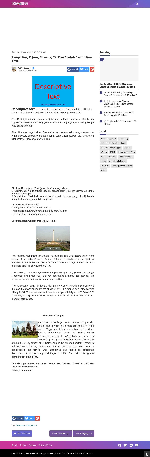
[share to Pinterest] (92, 69)
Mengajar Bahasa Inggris (111, 148)
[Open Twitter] (125, 445)
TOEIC (103, 170)
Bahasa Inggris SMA (126, 152)
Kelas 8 (34, 425)
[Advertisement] (75, 29)
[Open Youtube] (136, 445)
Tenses (127, 148)
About (14, 445)
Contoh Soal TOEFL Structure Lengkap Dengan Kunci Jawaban (117, 85)
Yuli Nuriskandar (26, 68)
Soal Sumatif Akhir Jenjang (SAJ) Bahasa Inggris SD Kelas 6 (118, 113)
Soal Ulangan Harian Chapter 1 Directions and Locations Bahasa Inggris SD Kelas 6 (118, 104)
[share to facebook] (73, 69)
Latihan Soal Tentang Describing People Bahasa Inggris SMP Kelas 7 (120, 94)
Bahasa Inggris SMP (23, 425)
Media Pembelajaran (117, 161)
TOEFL (112, 152)
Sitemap (32, 445)
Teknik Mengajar (125, 157)
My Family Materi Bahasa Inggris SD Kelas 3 (120, 122)
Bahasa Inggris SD (108, 139)
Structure (105, 166)
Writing (104, 152)
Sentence (112, 157)
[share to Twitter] (84, 69)
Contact (23, 445)
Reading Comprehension (122, 166)
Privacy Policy (45, 445)
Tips (102, 157)
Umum (123, 143)
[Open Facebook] (119, 445)
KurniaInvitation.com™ (85, 453)
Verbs (103, 161)
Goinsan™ (63, 453)
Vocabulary (123, 139)
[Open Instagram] (131, 445)
